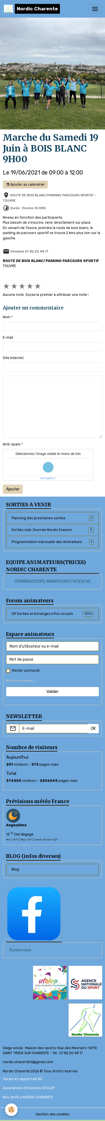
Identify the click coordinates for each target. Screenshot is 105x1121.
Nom (6, 317)
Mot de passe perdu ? (20, 680)
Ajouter (13, 489)
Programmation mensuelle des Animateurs (52, 542)
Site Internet (13, 358)
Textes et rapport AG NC (23, 1079)
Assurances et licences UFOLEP (29, 1088)
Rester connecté (26, 670)
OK (93, 728)
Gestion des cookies (52, 1114)
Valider (52, 691)
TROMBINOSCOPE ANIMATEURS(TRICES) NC (52, 581)
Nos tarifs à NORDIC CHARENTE (28, 1097)
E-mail (8, 337)
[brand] (32, 9)
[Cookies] (11, 1109)
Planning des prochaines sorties (52, 518)
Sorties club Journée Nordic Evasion (52, 530)
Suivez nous (20, 950)
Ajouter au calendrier (25, 185)
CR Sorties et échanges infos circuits (52, 614)
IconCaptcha (47, 478)
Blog (15, 869)
